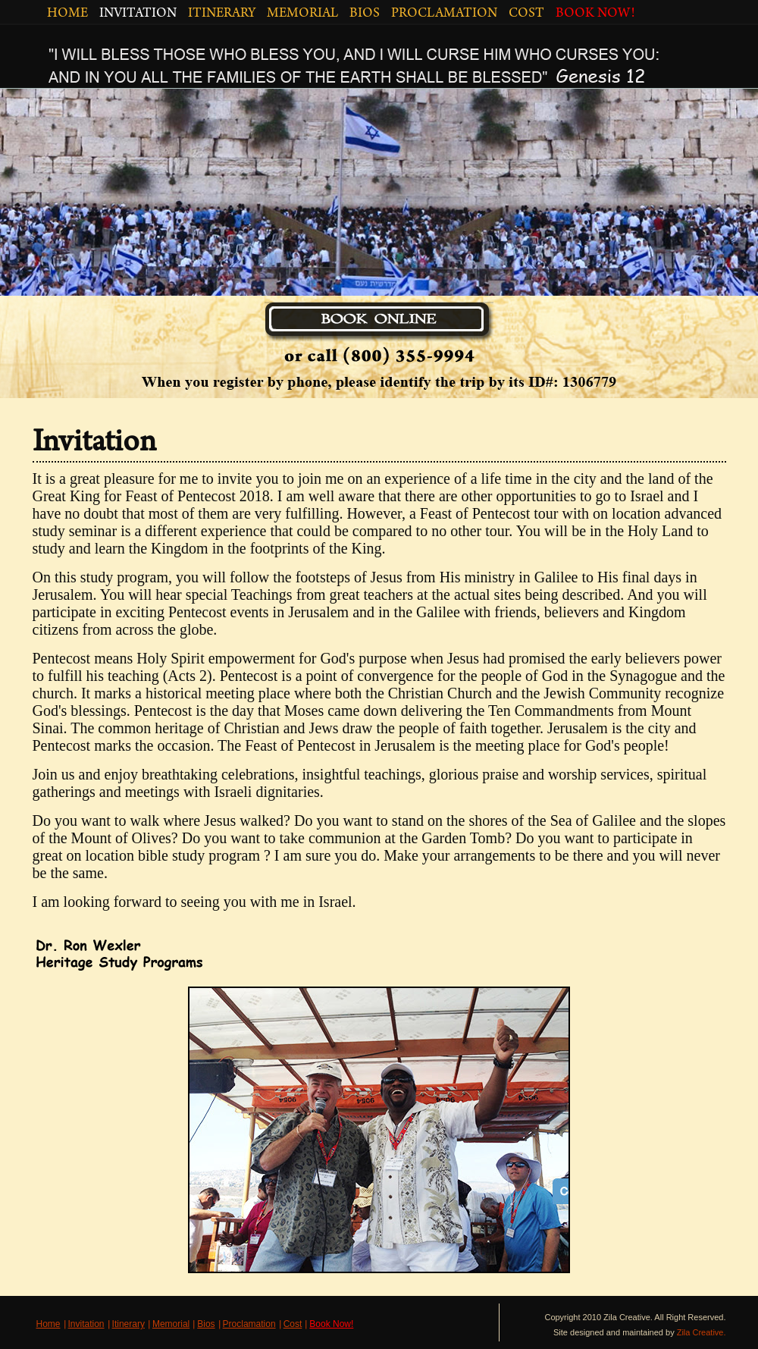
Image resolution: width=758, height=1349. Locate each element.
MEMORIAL (302, 14)
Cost (292, 1324)
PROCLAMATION (444, 14)
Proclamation (249, 1324)
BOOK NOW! (595, 14)
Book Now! (331, 1324)
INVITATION (138, 14)
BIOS (364, 14)
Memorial (171, 1324)
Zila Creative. (701, 1332)
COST (526, 14)
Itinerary (128, 1324)
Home (48, 1324)
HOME (67, 14)
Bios (206, 1324)
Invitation (86, 1324)
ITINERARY (221, 14)
